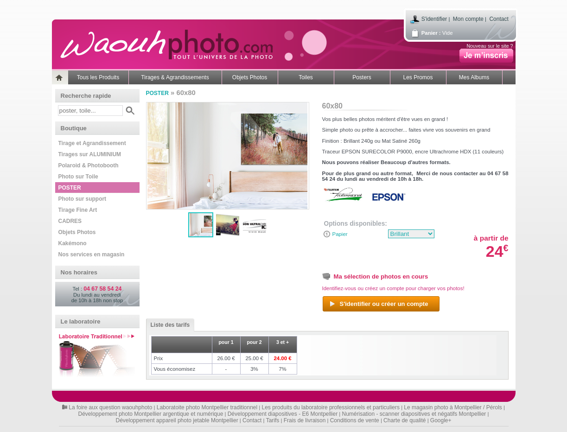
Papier (340, 234)
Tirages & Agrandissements (175, 77)
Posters (361, 77)
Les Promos (418, 77)
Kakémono (72, 243)
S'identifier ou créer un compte (378, 304)
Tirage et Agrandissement (92, 143)
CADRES (70, 221)
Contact (498, 19)
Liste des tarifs (168, 324)
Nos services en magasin (91, 254)
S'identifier (434, 19)
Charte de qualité (404, 420)
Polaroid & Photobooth (88, 165)
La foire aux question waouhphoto (110, 407)
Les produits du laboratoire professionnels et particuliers (331, 407)
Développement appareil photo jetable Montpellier (176, 420)
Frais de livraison (305, 420)
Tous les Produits (98, 77)
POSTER (69, 187)
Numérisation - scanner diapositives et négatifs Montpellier (414, 414)
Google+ (441, 420)
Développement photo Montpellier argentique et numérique (150, 414)
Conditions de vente (354, 420)
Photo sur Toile (78, 176)
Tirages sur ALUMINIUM (89, 154)
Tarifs (273, 420)
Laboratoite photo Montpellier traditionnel (207, 407)
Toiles (306, 77)
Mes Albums (474, 77)
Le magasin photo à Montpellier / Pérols (453, 407)
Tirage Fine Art (77, 210)
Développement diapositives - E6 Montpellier (283, 414)
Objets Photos (249, 77)
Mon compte (468, 19)
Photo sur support (82, 199)
